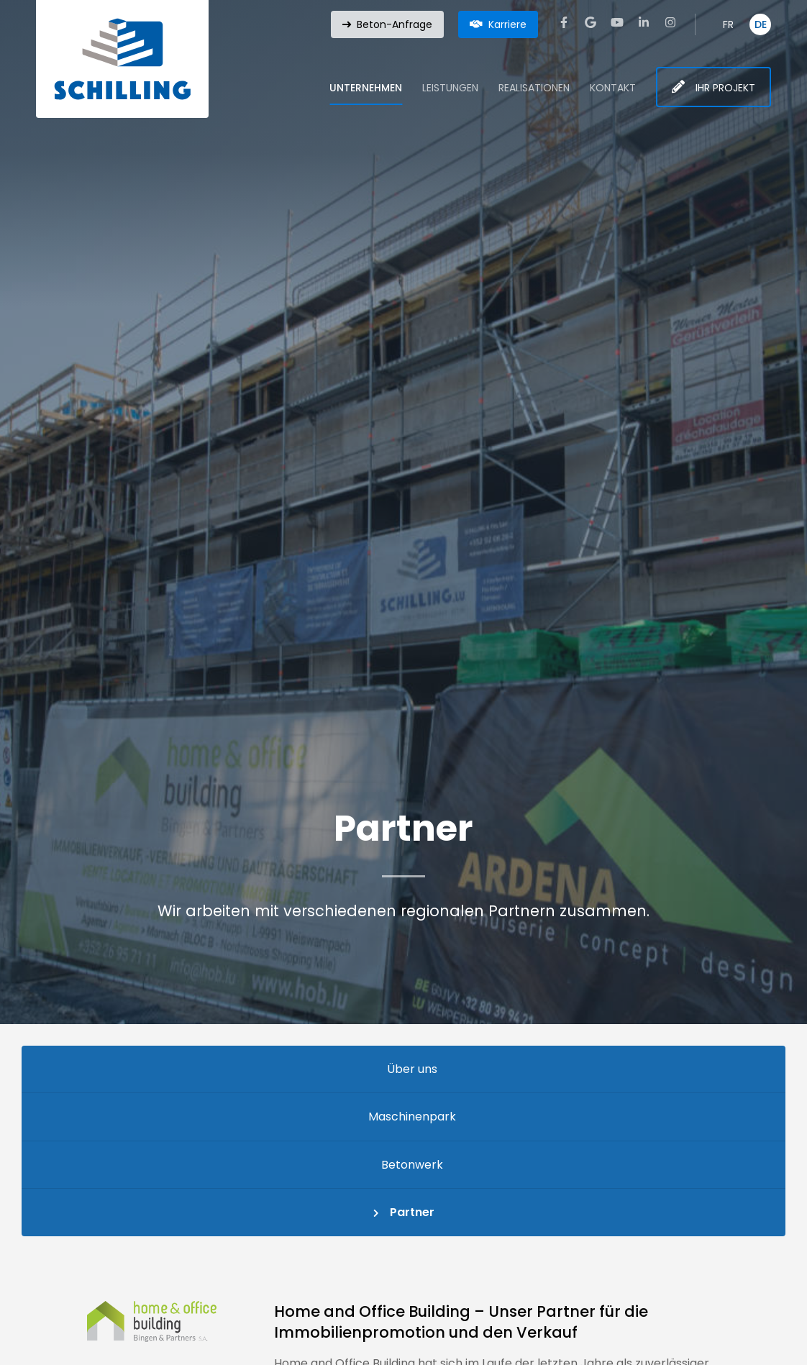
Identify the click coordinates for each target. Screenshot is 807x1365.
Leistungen (450, 88)
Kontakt (613, 88)
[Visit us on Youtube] (617, 22)
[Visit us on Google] (590, 22)
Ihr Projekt (725, 88)
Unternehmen (365, 88)
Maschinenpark (412, 1116)
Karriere (507, 24)
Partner (412, 1212)
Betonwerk (412, 1164)
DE (760, 24)
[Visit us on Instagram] (670, 22)
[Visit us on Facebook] (563, 22)
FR (728, 24)
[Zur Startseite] (122, 59)
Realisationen (534, 88)
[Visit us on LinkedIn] (643, 22)
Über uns (412, 1069)
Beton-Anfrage (394, 24)
